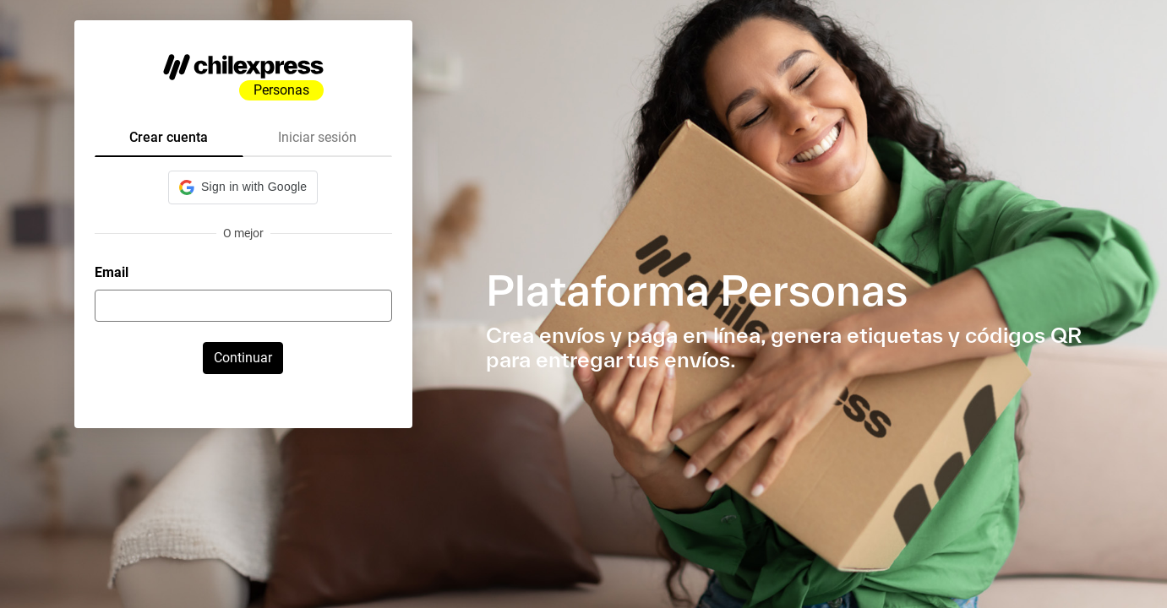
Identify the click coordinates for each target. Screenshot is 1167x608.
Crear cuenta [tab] (168, 137)
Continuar (243, 358)
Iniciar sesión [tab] (317, 137)
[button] (243, 187)
